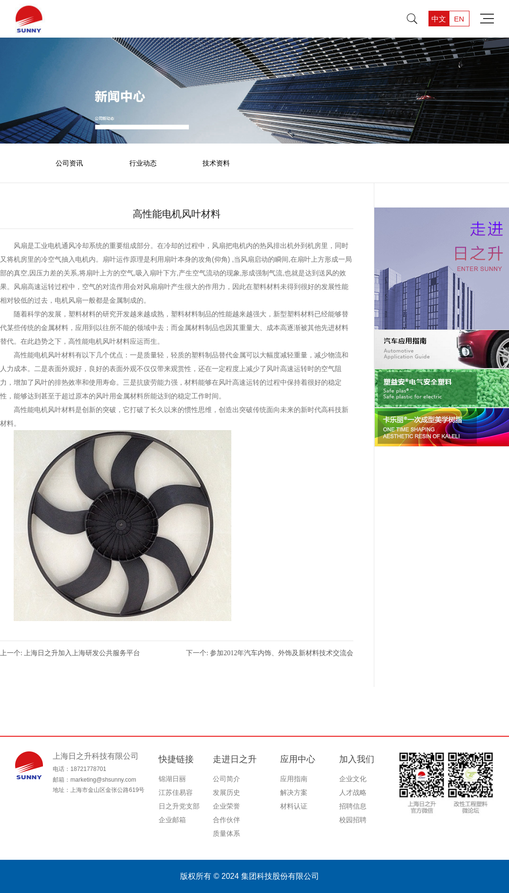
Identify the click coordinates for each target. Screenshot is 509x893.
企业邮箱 (172, 820)
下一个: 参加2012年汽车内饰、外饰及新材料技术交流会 (269, 653)
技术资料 (216, 163)
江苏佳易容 (176, 792)
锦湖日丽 (172, 779)
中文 (438, 19)
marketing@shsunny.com (103, 779)
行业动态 (143, 163)
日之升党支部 (179, 806)
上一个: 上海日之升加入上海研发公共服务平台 (70, 653)
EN (459, 19)
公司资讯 (69, 163)
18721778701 (88, 769)
